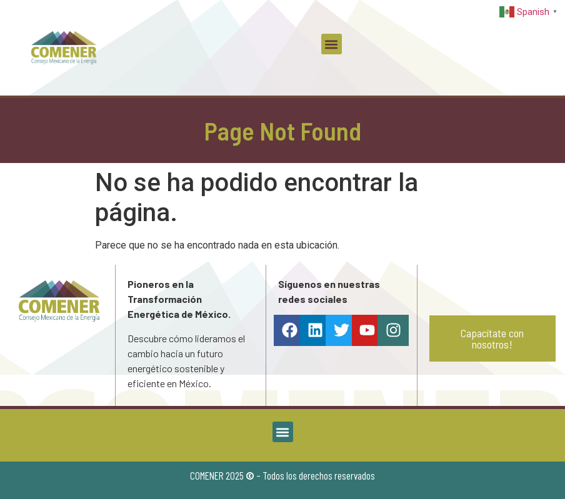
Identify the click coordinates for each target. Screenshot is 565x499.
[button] (331, 44)
